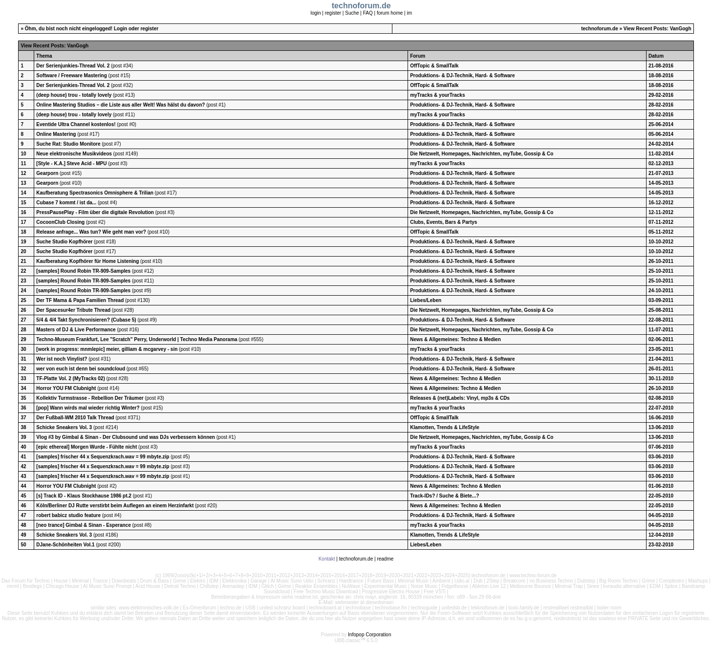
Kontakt (327, 559)
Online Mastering (56, 134)
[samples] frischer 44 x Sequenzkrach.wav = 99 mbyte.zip (102, 456)
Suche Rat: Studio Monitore (68, 144)
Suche (352, 13)
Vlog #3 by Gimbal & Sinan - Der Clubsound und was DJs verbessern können (125, 437)
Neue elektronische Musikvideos (74, 153)
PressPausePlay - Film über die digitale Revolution (95, 212)
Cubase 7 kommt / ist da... (66, 202)
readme (385, 559)
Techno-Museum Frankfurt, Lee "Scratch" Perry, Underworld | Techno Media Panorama (136, 339)
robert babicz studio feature (68, 515)
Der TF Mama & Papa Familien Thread (80, 300)
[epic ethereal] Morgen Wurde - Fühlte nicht (86, 447)
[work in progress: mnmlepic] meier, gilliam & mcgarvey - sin (106, 349)
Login (120, 28)
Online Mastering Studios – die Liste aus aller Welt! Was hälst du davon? (120, 105)
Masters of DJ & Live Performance (75, 329)
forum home (390, 13)
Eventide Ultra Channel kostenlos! (75, 124)
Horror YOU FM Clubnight (66, 388)
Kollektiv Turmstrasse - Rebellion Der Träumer (89, 398)
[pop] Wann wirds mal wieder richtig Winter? (87, 408)
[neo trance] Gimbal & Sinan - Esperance (83, 525)
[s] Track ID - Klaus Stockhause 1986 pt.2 (83, 495)
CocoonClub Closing (60, 222)
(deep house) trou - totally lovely (73, 95)
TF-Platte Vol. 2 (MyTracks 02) (70, 378)
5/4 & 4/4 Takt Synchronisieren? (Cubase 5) (86, 320)
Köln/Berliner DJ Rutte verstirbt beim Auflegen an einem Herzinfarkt (115, 505)
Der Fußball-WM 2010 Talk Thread (75, 417)
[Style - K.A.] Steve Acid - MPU (72, 163)
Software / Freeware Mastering (71, 75)
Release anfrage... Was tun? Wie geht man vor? (91, 232)
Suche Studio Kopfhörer (64, 241)
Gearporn (47, 173)
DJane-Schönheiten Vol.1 (65, 544)
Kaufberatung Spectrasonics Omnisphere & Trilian (95, 192)
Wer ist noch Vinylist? (61, 359)
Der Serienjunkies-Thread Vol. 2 (72, 65)
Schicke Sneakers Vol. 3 (64, 427)
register (333, 13)
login (315, 13)
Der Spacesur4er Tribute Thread (73, 310)
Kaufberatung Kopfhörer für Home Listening (88, 261)
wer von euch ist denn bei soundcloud (80, 368)
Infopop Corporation (369, 634)
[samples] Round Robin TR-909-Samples (83, 271)
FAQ (368, 13)
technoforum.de (599, 28)
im (409, 13)
